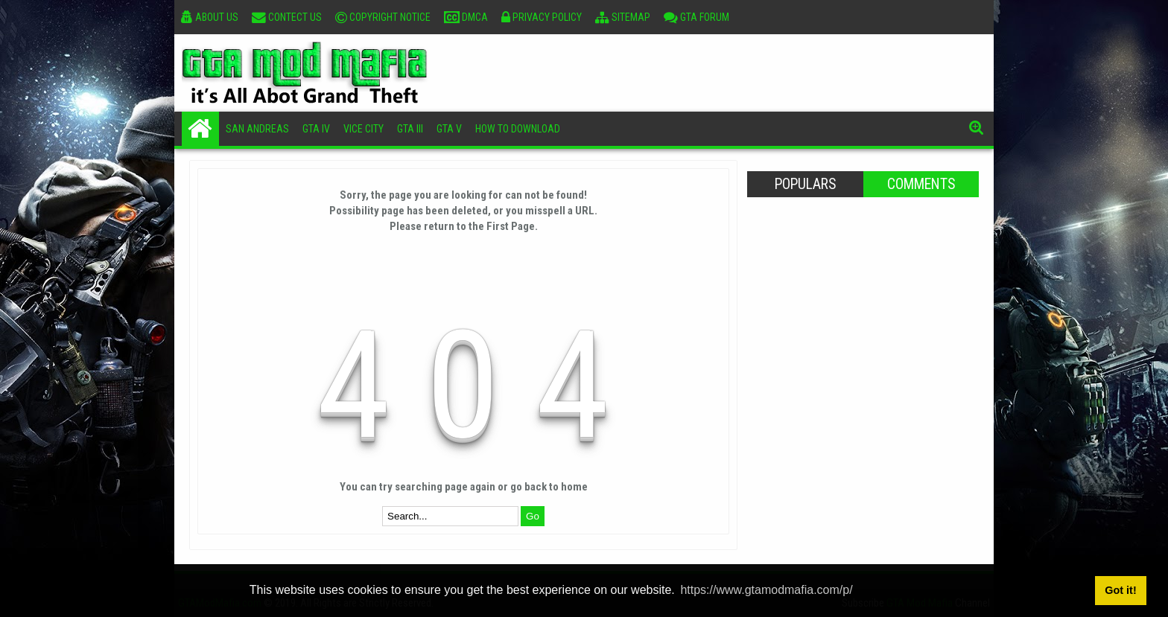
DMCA (466, 17)
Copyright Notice (383, 17)
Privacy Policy (541, 17)
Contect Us (287, 17)
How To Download (517, 129)
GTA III (410, 129)
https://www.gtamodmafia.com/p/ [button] (766, 590)
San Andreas (257, 129)
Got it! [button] (1120, 590)
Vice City (363, 129)
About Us (209, 17)
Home (200, 129)
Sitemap (622, 17)
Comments (921, 184)
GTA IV (316, 129)
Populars (805, 184)
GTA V (449, 129)
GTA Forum (696, 17)
